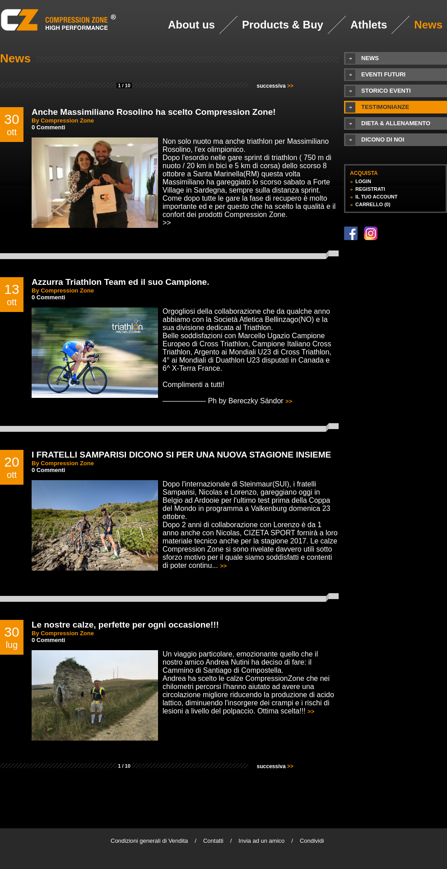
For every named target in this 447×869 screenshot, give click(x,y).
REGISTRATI (370, 189)
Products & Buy (282, 25)
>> (167, 223)
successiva (275, 86)
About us (191, 25)
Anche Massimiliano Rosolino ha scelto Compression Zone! (154, 112)
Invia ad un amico (261, 840)
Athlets (368, 25)
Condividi (312, 840)
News (428, 25)
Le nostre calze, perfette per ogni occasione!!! (125, 624)
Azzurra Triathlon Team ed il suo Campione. (120, 282)
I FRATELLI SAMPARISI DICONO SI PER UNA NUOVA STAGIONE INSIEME (181, 454)
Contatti (213, 840)
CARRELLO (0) (373, 204)
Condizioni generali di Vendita (149, 840)
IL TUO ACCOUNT (376, 196)
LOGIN (363, 181)
